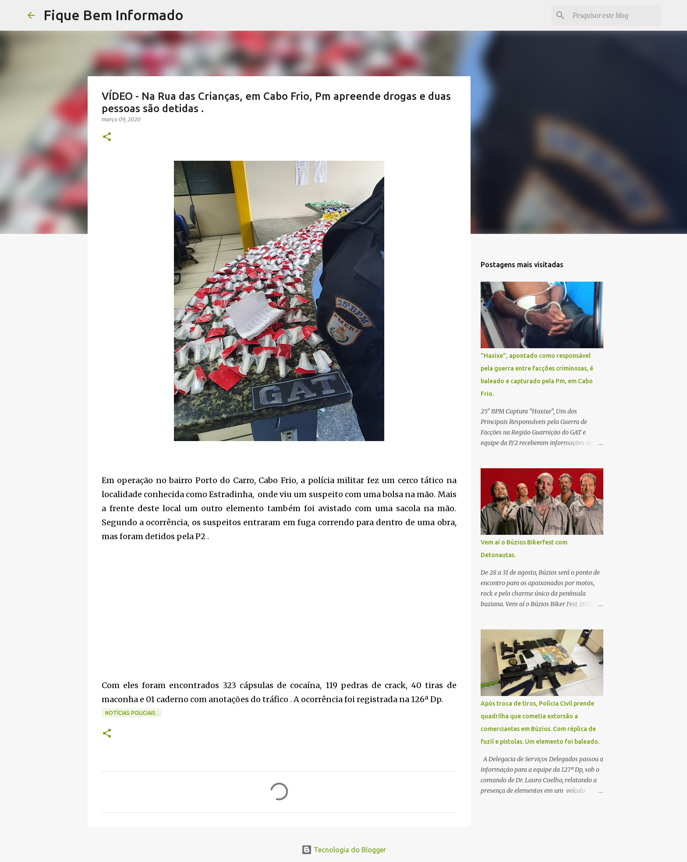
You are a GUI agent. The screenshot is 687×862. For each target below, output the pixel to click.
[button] (107, 137)
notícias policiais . (131, 713)
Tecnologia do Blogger (343, 850)
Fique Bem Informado (113, 15)
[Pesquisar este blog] (615, 15)
